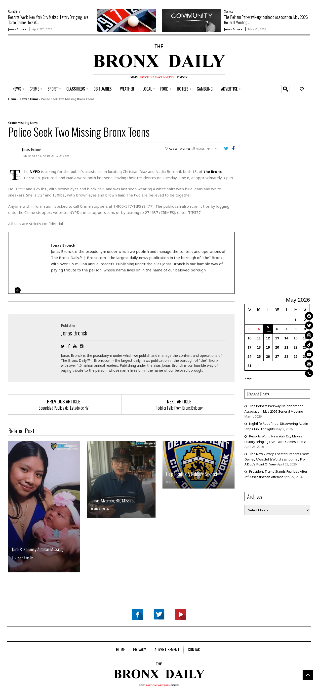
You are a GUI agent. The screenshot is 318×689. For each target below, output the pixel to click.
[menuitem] (16, 89)
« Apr (248, 378)
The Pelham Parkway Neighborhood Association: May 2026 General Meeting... (266, 19)
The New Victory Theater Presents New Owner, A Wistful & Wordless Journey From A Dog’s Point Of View (276, 459)
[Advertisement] (37, 59)
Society (228, 11)
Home (12, 99)
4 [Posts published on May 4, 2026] (259, 329)
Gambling (14, 11)
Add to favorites (180, 148)
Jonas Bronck (17, 29)
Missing (23, 122)
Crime (34, 99)
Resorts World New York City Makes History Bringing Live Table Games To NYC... (48, 19)
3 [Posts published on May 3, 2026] (249, 329)
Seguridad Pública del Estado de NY (63, 408)
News (23, 99)
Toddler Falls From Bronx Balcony (179, 408)
